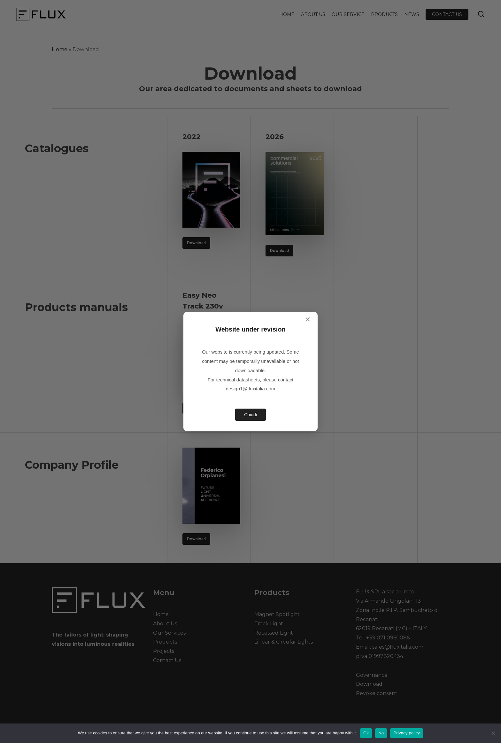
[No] (493, 733)
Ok (366, 733)
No (381, 733)
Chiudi (250, 414)
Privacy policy (406, 733)
